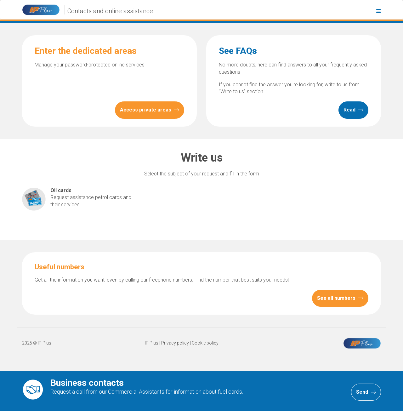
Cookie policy (205, 343)
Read (353, 110)
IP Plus (151, 343)
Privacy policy (175, 343)
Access (149, 110)
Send (366, 392)
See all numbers (340, 298)
